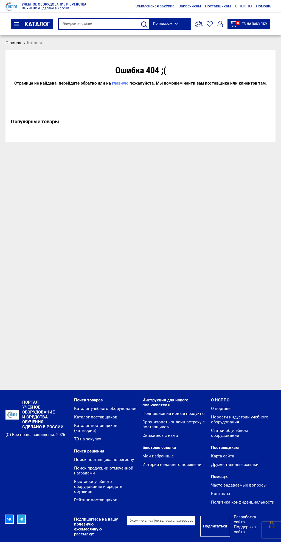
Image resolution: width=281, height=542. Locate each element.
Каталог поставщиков (95, 417)
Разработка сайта (245, 519)
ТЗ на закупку (248, 24)
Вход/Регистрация (220, 24)
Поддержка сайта (245, 529)
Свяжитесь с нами (160, 435)
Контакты (220, 493)
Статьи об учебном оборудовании (229, 433)
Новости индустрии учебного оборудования (239, 419)
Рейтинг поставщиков (95, 500)
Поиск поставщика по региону (104, 459)
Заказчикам (190, 6)
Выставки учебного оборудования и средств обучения (98, 486)
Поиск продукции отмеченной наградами (103, 471)
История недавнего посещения (173, 464)
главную (120, 83)
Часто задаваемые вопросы (239, 485)
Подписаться (215, 526)
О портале (221, 408)
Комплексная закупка (154, 6)
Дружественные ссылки (234, 464)
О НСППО (243, 6)
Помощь (263, 6)
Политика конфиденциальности (242, 502)
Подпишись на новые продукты (173, 413)
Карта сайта (222, 456)
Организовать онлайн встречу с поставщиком (173, 424)
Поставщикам (218, 6)
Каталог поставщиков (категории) (95, 428)
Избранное (210, 24)
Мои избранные (158, 456)
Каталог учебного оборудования (105, 408)
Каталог (32, 24)
